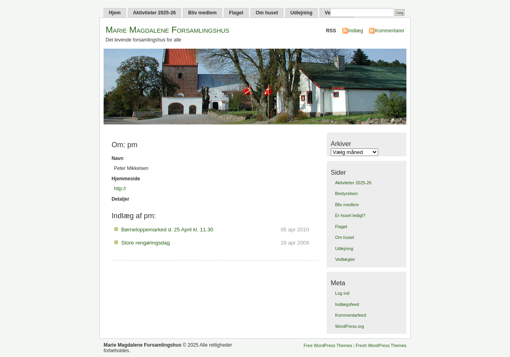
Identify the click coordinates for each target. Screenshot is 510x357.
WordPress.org (349, 326)
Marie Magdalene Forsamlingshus (167, 30)
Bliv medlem (202, 13)
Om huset (267, 13)
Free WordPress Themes (328, 345)
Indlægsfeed (347, 304)
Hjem (115, 13)
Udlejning (301, 13)
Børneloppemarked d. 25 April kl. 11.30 (167, 230)
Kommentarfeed (350, 315)
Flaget (236, 13)
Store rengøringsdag (145, 243)
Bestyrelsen (346, 193)
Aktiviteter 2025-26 (154, 13)
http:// (120, 188)
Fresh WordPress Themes (381, 345)
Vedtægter (345, 259)
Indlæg (355, 31)
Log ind (342, 293)
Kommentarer (389, 31)
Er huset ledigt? (350, 215)
